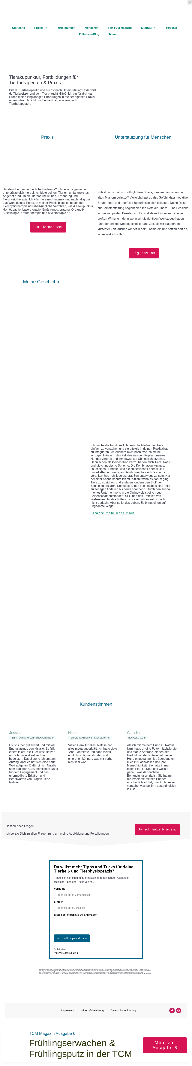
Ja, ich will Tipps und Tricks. (72, 938)
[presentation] (82, 925)
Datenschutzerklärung (144, 973)
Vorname (59, 888)
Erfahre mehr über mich (113, 513)
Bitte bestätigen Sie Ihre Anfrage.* (76, 914)
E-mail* (59, 901)
